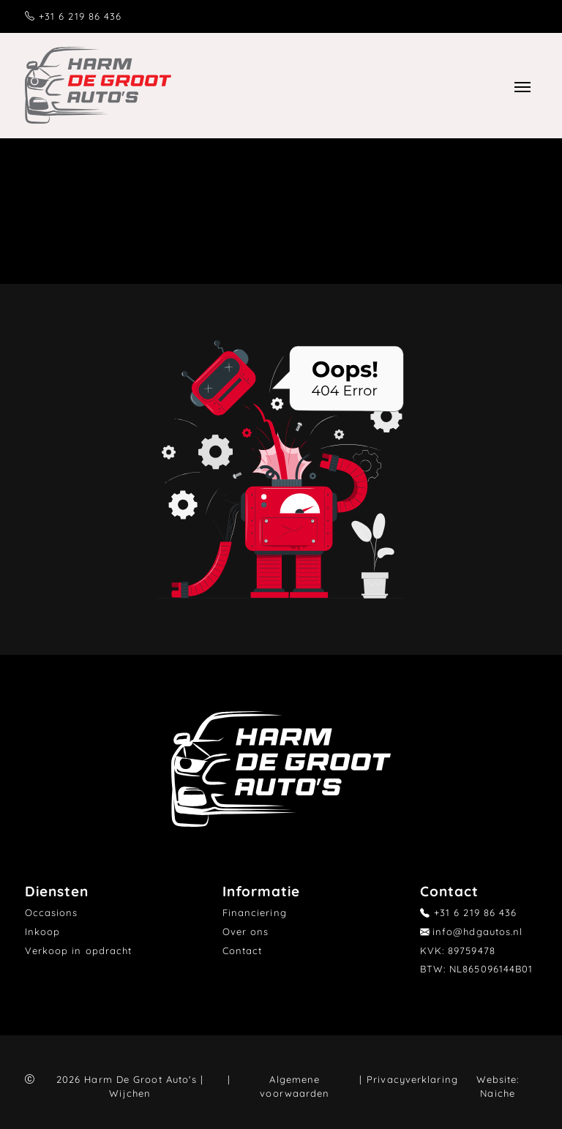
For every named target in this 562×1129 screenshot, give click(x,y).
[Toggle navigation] (522, 85)
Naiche (497, 1093)
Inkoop (43, 931)
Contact (242, 950)
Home (196, 216)
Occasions (51, 912)
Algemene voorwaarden (294, 1086)
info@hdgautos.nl (477, 931)
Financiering (254, 912)
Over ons (245, 931)
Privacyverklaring (412, 1079)
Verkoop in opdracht (78, 950)
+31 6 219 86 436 (80, 16)
